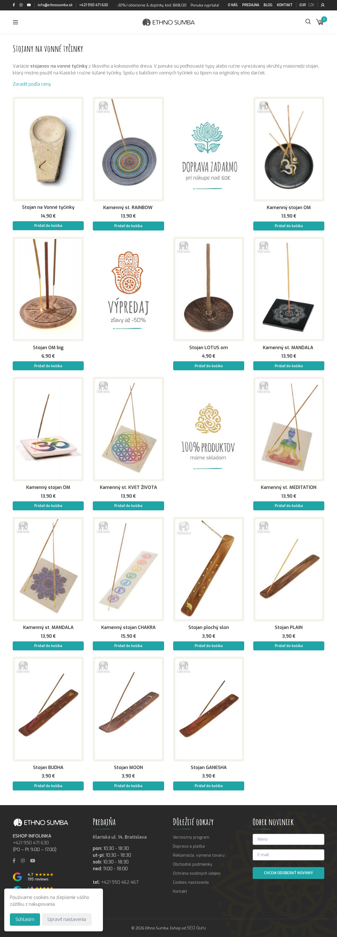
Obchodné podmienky (192, 864)
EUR (302, 5)
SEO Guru (196, 928)
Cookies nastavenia (191, 882)
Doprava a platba (189, 846)
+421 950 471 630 (93, 5)
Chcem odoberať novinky (288, 872)
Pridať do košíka (48, 225)
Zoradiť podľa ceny (32, 84)
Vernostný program (191, 837)
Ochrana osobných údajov (197, 873)
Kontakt (285, 5)
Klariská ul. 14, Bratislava (120, 837)
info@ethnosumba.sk (55, 5)
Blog (268, 5)
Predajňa (250, 5)
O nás (233, 5)
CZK (311, 5)
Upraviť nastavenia (67, 919)
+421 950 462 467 (119, 882)
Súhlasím (25, 919)
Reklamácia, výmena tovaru (198, 855)
